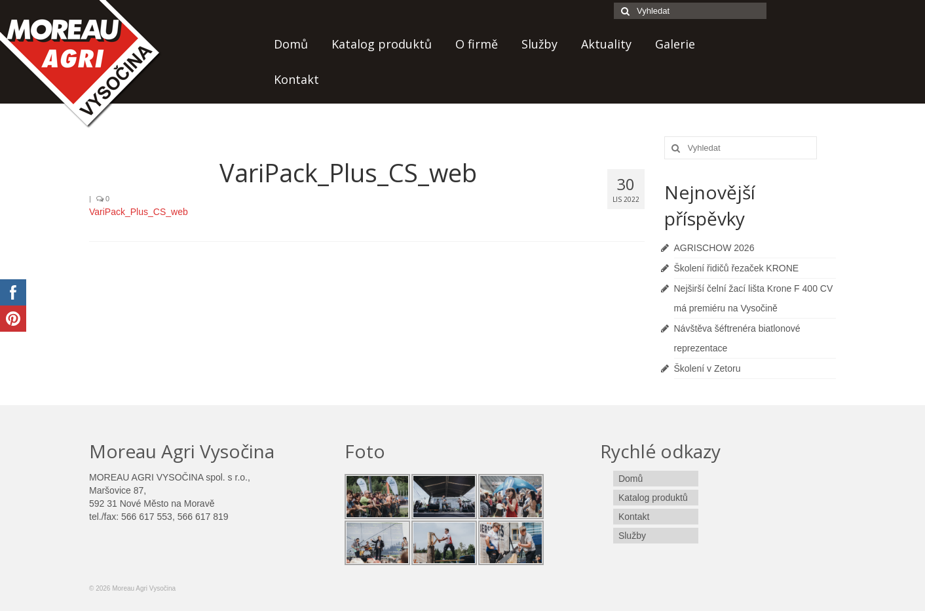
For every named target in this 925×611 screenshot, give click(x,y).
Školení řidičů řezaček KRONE (736, 268)
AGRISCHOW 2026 (714, 248)
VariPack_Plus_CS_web (138, 212)
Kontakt (296, 79)
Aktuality (606, 44)
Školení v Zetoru (707, 368)
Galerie (675, 44)
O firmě (476, 44)
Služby (539, 44)
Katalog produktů (381, 44)
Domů (291, 44)
